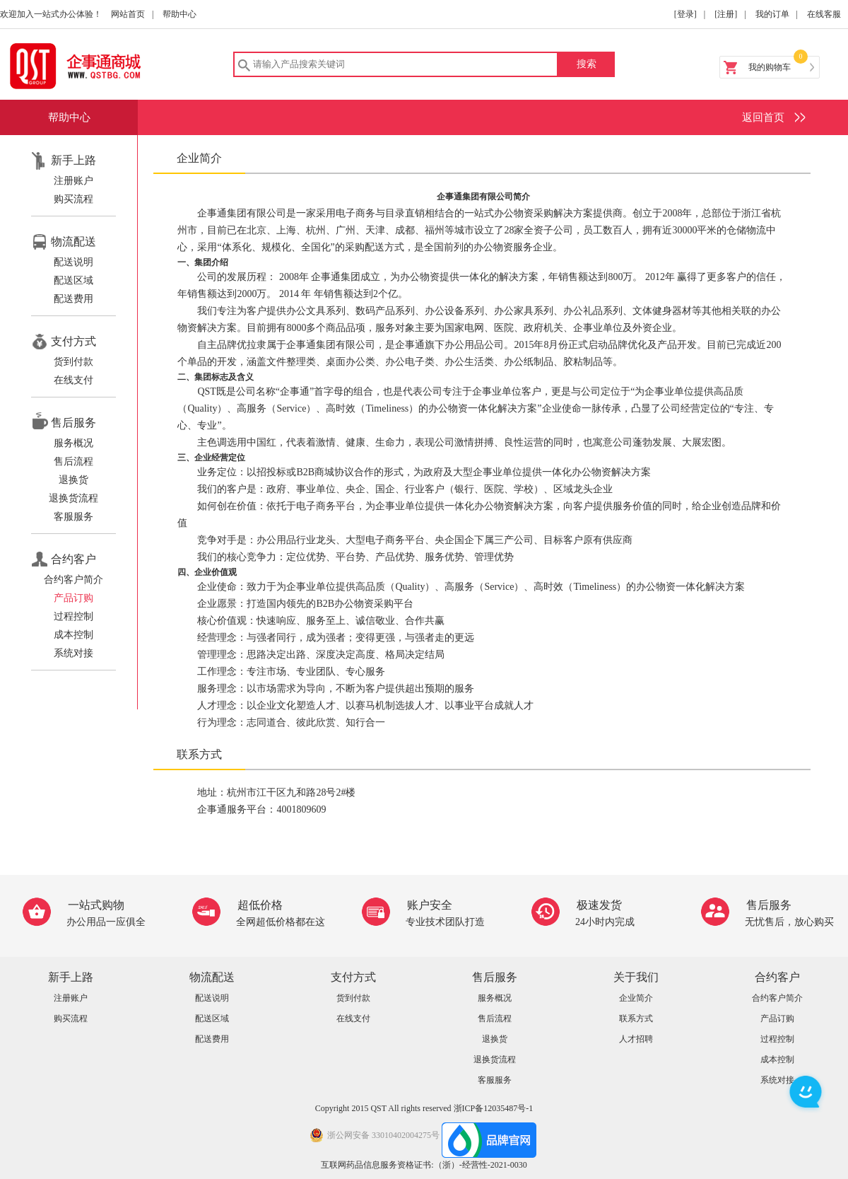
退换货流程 (73, 498)
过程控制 (73, 616)
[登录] (685, 14)
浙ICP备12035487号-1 (494, 1108)
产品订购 (73, 598)
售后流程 (73, 461)
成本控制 (73, 634)
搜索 (586, 64)
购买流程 (73, 199)
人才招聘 (636, 1039)
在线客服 (824, 14)
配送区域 (73, 280)
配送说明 (73, 262)
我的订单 (772, 14)
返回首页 (763, 117)
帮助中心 (179, 14)
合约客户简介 (73, 579)
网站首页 (128, 14)
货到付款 (73, 361)
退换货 (73, 480)
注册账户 (73, 180)
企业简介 (636, 998)
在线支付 (73, 380)
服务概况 (73, 443)
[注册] (725, 14)
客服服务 (73, 516)
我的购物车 (769, 67)
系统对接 (73, 653)
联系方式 (636, 1018)
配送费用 (73, 299)
